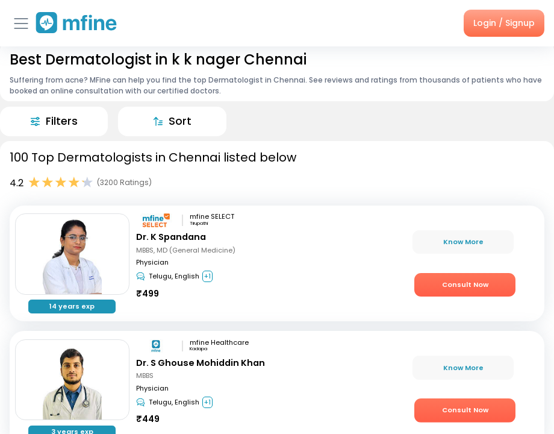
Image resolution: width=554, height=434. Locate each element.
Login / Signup (504, 23)
